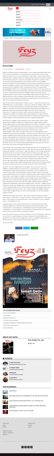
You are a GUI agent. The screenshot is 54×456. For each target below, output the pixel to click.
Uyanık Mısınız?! (13, 390)
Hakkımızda (6, 423)
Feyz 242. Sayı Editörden (9, 313)
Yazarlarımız (28, 69)
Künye (4, 425)
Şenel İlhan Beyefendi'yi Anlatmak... (16, 369)
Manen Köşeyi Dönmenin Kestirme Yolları (17, 364)
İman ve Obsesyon (8, 327)
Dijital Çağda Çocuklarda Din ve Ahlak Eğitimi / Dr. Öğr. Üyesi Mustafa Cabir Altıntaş (28, 395)
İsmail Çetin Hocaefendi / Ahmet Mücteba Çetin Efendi (17, 323)
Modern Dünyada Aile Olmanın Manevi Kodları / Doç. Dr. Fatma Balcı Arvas (26, 400)
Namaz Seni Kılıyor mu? (9, 318)
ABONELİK (18, 25)
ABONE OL (43, 4)
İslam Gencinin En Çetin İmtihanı (15, 379)
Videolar (18, 22)
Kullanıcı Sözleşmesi (8, 432)
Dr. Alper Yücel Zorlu (20, 69)
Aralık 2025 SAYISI (10, 337)
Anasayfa (6, 38)
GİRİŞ (33, 4)
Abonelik (5, 434)
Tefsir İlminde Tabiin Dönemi (10, 325)
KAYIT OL (37, 4)
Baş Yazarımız (31, 423)
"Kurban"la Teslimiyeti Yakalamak (16, 374)
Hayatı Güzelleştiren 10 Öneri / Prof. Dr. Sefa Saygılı (21, 410)
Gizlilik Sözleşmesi (7, 431)
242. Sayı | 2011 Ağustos (18, 38)
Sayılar (18, 14)
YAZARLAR (8, 358)
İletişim (4, 427)
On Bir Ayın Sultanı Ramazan (10, 320)
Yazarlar (18, 17)
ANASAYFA (18, 11)
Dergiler (10, 38)
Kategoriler (19, 20)
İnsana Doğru (6, 315)
